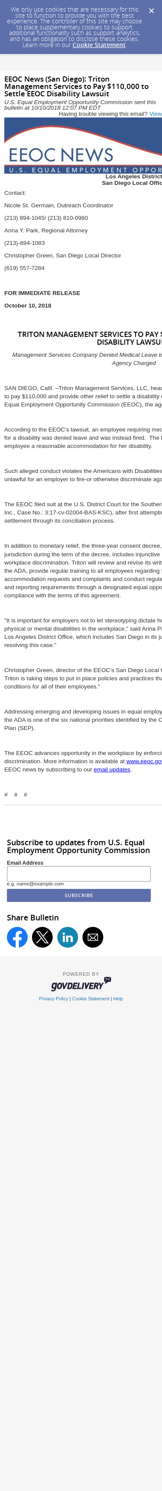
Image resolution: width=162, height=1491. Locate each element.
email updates (112, 769)
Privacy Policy (53, 998)
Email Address (25, 863)
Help (118, 998)
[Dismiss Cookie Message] (151, 8)
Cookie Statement (99, 45)
